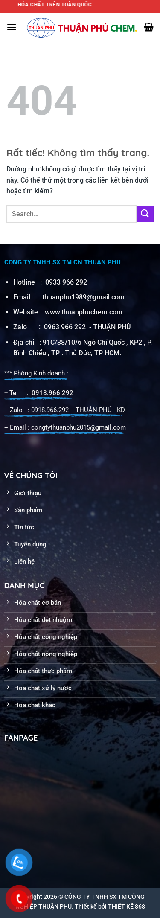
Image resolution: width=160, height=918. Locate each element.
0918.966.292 (52, 393)
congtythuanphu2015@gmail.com (78, 427)
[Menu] (11, 27)
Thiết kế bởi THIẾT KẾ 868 (110, 906)
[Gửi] (145, 214)
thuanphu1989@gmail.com (83, 297)
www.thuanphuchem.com (84, 312)
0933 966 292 (66, 282)
